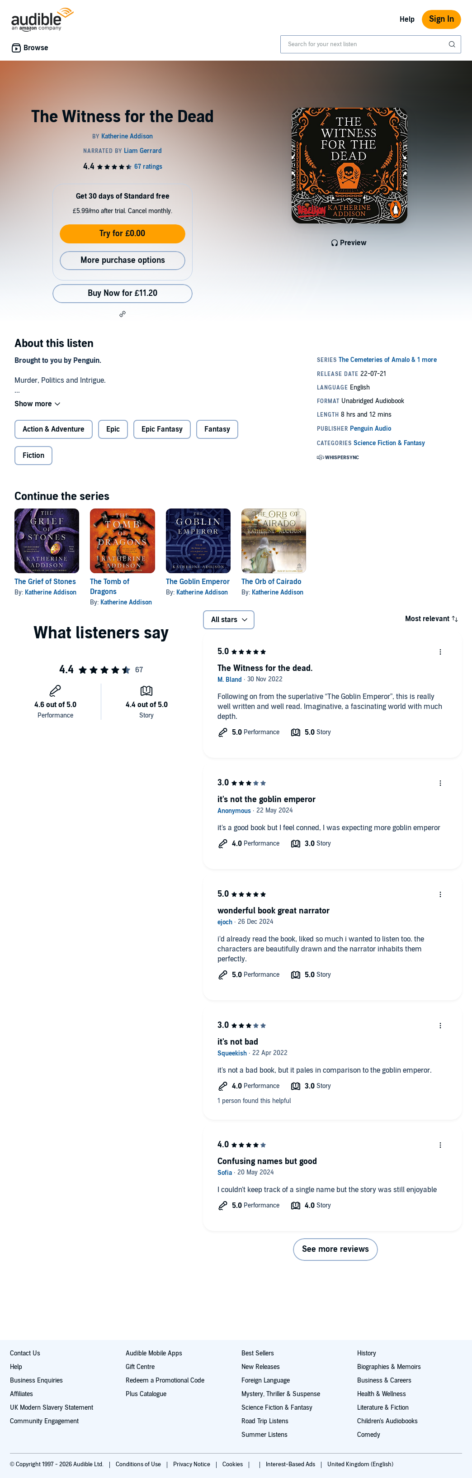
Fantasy (217, 429)
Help (407, 19)
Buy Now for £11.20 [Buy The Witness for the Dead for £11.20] (122, 293)
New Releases (260, 1367)
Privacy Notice (192, 1464)
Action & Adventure (54, 429)
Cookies (233, 1464)
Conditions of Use (139, 1464)
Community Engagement (44, 1421)
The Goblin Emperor (198, 581)
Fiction (33, 455)
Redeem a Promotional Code (165, 1380)
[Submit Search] (453, 44)
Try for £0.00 (122, 233)
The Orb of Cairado (271, 581)
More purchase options (122, 260)
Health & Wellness (381, 1394)
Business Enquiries (36, 1380)
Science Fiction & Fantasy (276, 1407)
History (366, 1353)
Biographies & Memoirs (389, 1367)
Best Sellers (257, 1353)
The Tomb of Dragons (109, 586)
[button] (122, 314)
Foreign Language (265, 1380)
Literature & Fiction (383, 1407)
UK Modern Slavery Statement (51, 1407)
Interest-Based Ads (291, 1464)
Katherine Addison (50, 592)
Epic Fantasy (162, 429)
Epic (113, 429)
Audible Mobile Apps (154, 1353)
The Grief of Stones (45, 581)
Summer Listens (264, 1435)
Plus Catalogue (146, 1394)
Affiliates (21, 1394)
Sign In (441, 19)
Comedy (368, 1435)
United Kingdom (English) (360, 1464)
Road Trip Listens (264, 1421)
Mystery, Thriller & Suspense (280, 1394)
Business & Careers (384, 1380)
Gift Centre (140, 1367)
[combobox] (370, 44)
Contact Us (25, 1353)
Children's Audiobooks (387, 1421)
